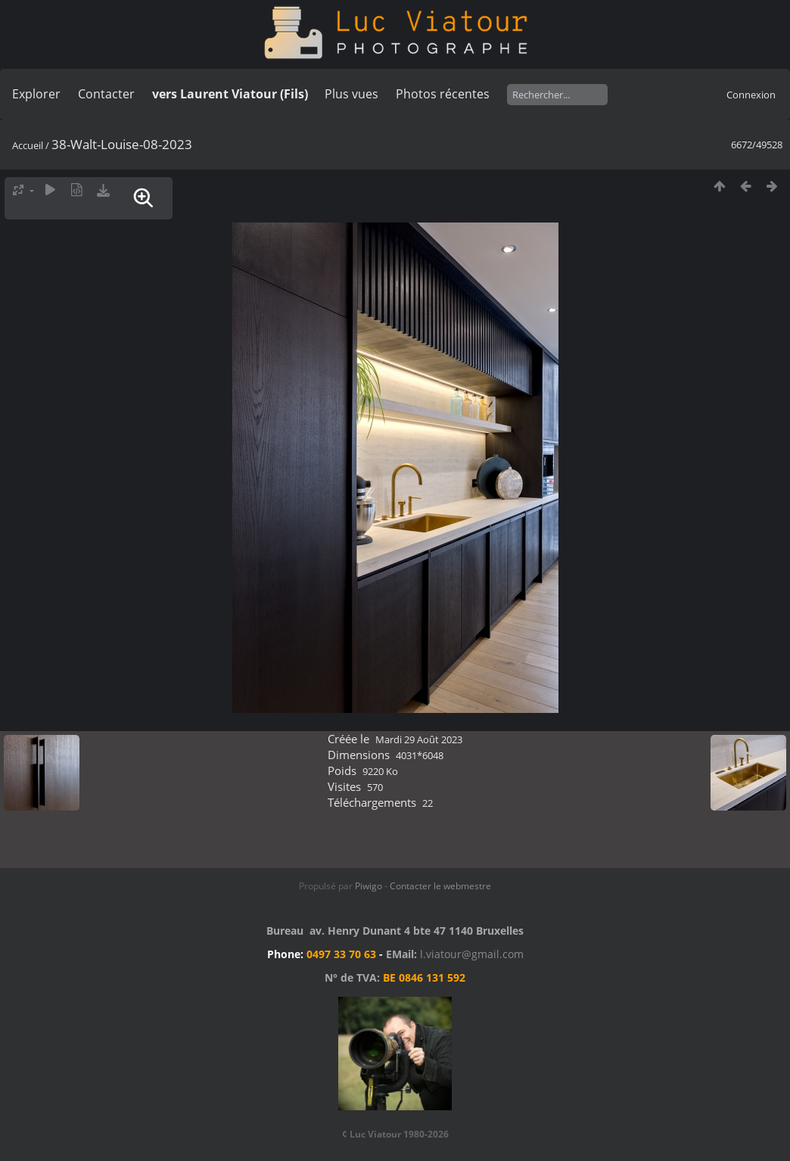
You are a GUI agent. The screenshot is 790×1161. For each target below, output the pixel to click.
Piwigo (368, 885)
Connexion (751, 94)
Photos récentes (443, 94)
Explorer (36, 94)
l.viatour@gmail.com (472, 954)
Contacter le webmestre (440, 885)
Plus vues (351, 94)
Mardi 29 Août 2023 (418, 739)
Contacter (106, 94)
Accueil (27, 145)
